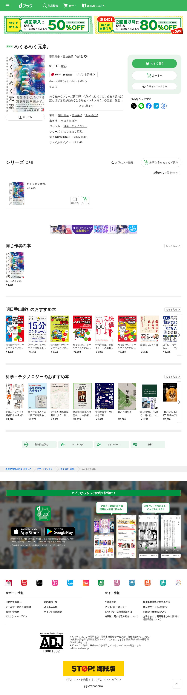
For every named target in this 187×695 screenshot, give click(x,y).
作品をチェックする (157, 86)
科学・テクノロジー (75, 126)
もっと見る (171, 246)
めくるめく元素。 (37, 183)
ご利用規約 (110, 602)
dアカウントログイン (16, 616)
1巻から (158, 172)
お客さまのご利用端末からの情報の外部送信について (161, 618)
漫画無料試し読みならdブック (18, 469)
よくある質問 (50, 607)
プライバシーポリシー (116, 607)
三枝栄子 (68, 56)
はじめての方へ (13, 602)
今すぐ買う (157, 63)
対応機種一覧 (50, 602)
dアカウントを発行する (80, 679)
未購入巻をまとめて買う (163, 162)
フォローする (86, 56)
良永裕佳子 (91, 115)
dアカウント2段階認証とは (118, 612)
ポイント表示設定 (53, 612)
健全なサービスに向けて (155, 607)
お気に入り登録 (124, 162)
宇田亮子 (54, 56)
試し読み (27, 117)
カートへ (157, 75)
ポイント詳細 (84, 74)
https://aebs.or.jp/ (80, 648)
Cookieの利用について (154, 612)
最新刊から (173, 172)
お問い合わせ (12, 612)
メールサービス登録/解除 (18, 607)
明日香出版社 (69, 120)
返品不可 (53, 87)
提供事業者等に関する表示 (156, 602)
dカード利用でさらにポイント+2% (66, 81)
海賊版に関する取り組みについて (121, 616)
